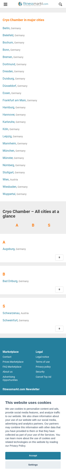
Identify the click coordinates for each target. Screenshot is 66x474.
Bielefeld (8, 35)
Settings (33, 464)
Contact (7, 356)
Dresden (8, 71)
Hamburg (8, 107)
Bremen (7, 57)
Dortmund (9, 64)
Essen (6, 93)
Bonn (6, 49)
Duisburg (8, 78)
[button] (60, 5)
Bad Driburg (10, 281)
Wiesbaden (9, 186)
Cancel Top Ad (43, 376)
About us (7, 371)
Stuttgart (8, 172)
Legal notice (42, 356)
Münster (8, 158)
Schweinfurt (10, 320)
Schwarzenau (11, 313)
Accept (33, 455)
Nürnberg (8, 165)
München (8, 150)
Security (40, 371)
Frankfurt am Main (14, 100)
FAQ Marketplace (12, 366)
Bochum (8, 42)
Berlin (6, 28)
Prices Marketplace (13, 361)
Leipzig (7, 136)
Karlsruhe (8, 122)
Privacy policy (43, 366)
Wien (6, 179)
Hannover (8, 114)
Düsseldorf (9, 85)
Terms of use (43, 361)
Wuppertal (9, 194)
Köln (5, 129)
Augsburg (9, 249)
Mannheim (9, 143)
